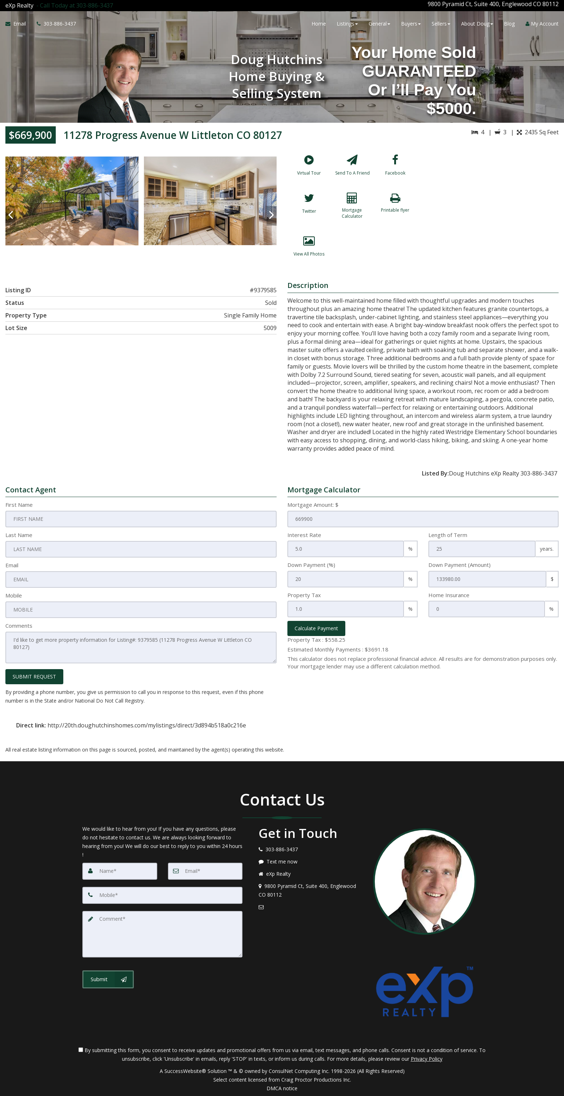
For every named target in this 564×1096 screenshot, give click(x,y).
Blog (509, 22)
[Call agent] (73, 4)
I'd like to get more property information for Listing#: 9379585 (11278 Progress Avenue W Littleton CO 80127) (141, 647)
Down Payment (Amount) (459, 566)
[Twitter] (309, 212)
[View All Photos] (309, 255)
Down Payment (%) (311, 566)
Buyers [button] (411, 22)
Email (11, 566)
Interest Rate (304, 536)
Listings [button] (347, 22)
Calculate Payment (316, 629)
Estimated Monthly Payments (337, 650)
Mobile (13, 596)
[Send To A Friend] (352, 169)
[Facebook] (395, 169)
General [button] (379, 22)
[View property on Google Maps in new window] (492, 202)
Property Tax (304, 596)
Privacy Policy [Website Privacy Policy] (426, 1058)
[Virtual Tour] (309, 169)
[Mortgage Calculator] (352, 212)
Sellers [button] (441, 22)
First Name (19, 506)
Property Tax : (316, 641)
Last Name (18, 536)
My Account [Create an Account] (542, 22)
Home (318, 22)
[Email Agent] (18, 23)
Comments (18, 626)
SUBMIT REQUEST (34, 676)
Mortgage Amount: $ (312, 506)
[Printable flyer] (395, 212)
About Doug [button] (477, 22)
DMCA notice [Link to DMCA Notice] (282, 1087)
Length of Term (447, 536)
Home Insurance (448, 596)
